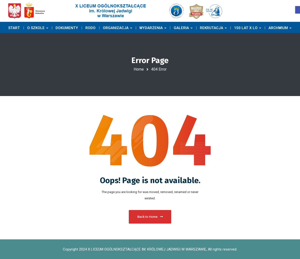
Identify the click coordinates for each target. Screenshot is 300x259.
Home (139, 69)
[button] (297, 10)
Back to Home (150, 217)
